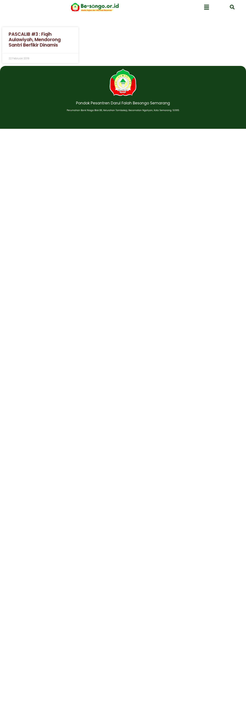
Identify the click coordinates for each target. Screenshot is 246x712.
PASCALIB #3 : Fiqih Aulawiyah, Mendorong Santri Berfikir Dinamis (35, 42)
